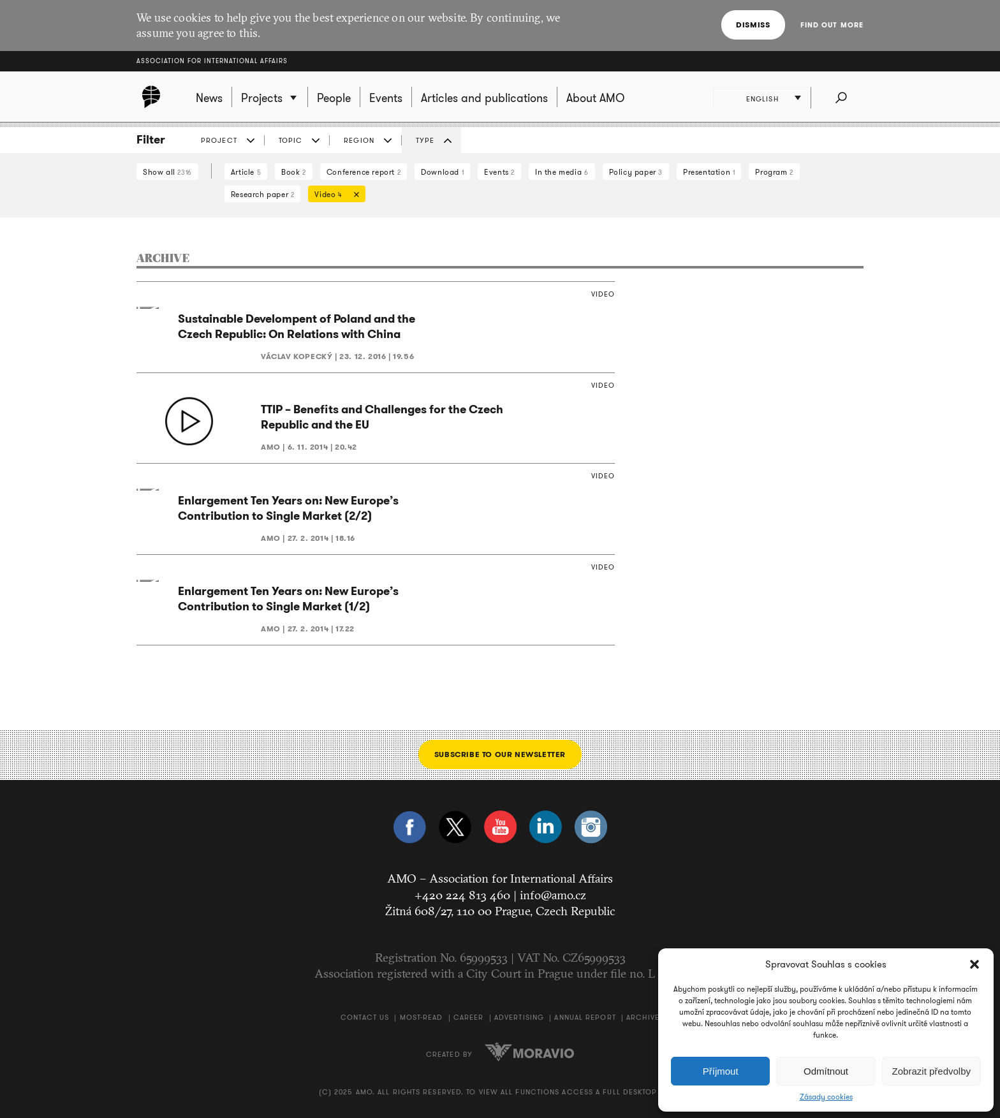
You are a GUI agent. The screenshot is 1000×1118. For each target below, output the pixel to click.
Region (359, 140)
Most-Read (421, 1017)
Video (333, 195)
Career (468, 1017)
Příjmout (721, 1071)
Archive (642, 1017)
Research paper (263, 194)
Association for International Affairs (212, 61)
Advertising (519, 1017)
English (762, 99)
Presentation (709, 171)
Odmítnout (826, 1071)
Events (499, 171)
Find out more (832, 25)
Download (442, 171)
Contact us (365, 1017)
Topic (291, 140)
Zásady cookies (826, 1097)
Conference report (364, 171)
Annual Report (584, 1017)
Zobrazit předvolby (931, 1071)
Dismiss (753, 24)
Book (293, 171)
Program (774, 171)
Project (219, 140)
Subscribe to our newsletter (500, 754)
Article (246, 171)
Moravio (529, 1051)
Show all (167, 171)
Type (425, 140)
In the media (561, 171)
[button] (974, 964)
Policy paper (636, 171)
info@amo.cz (553, 894)
